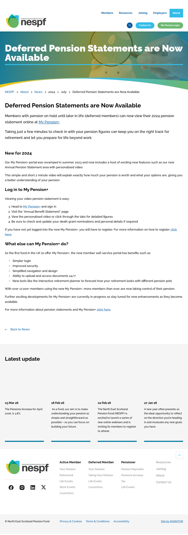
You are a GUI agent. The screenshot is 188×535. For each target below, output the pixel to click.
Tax (123, 482)
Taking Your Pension (100, 476)
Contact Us (145, 26)
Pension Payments (132, 470)
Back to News (20, 330)
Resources (125, 13)
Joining (142, 13)
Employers (160, 13)
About (176, 13)
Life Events (66, 482)
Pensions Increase (132, 476)
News (38, 93)
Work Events (67, 488)
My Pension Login (170, 26)
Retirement (66, 476)
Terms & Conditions (98, 522)
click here (103, 311)
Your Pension (68, 470)
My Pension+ (49, 123)
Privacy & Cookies (71, 522)
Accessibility (121, 522)
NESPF (9, 93)
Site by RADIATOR (172, 522)
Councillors (67, 494)
